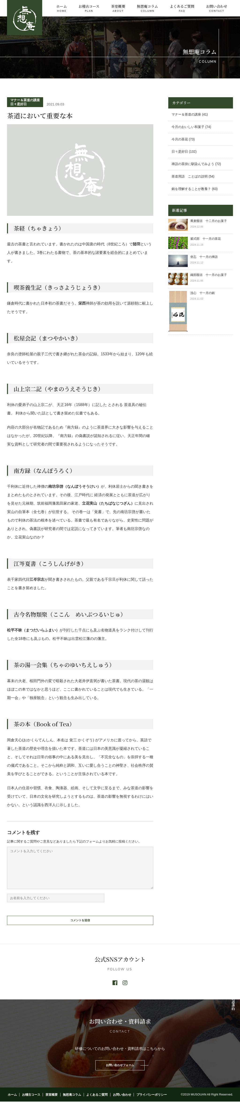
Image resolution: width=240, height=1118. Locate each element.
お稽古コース (89, 8)
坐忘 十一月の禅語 (204, 257)
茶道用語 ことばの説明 (190, 176)
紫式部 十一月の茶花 (207, 238)
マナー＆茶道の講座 (25, 100)
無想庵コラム (147, 8)
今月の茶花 (180, 139)
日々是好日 (18, 104)
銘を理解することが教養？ (191, 189)
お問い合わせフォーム (120, 1079)
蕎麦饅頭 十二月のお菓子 (208, 221)
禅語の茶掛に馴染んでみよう (193, 164)
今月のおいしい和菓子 (188, 127)
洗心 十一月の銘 (202, 293)
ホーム (61, 8)
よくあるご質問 (182, 8)
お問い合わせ (216, 8)
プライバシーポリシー (143, 1111)
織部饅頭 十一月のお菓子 (208, 275)
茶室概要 (118, 8)
